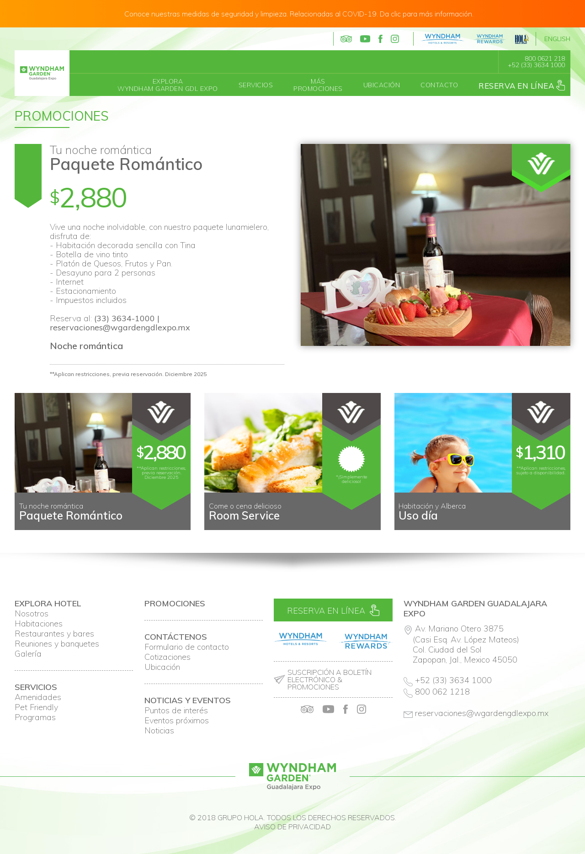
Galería (28, 654)
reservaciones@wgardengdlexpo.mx (120, 327)
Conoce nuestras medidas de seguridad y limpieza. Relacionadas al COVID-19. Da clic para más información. (298, 13)
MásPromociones (318, 85)
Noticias (159, 731)
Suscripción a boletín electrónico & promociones (329, 679)
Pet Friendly (36, 707)
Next (558, 522)
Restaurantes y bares (54, 634)
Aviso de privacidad (292, 826)
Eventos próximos (176, 721)
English (557, 39)
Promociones (62, 116)
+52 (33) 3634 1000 (536, 65)
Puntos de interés (176, 710)
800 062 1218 (442, 691)
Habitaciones (39, 624)
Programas (35, 717)
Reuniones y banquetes (57, 644)
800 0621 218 (545, 58)
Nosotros (31, 614)
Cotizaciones (167, 657)
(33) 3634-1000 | (127, 318)
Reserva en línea (522, 85)
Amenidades (38, 697)
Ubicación (381, 85)
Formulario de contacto (186, 647)
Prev (26, 522)
